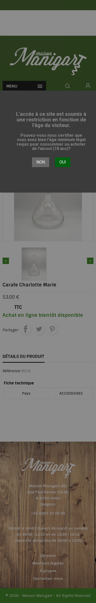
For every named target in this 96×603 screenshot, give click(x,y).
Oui (62, 162)
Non (40, 162)
